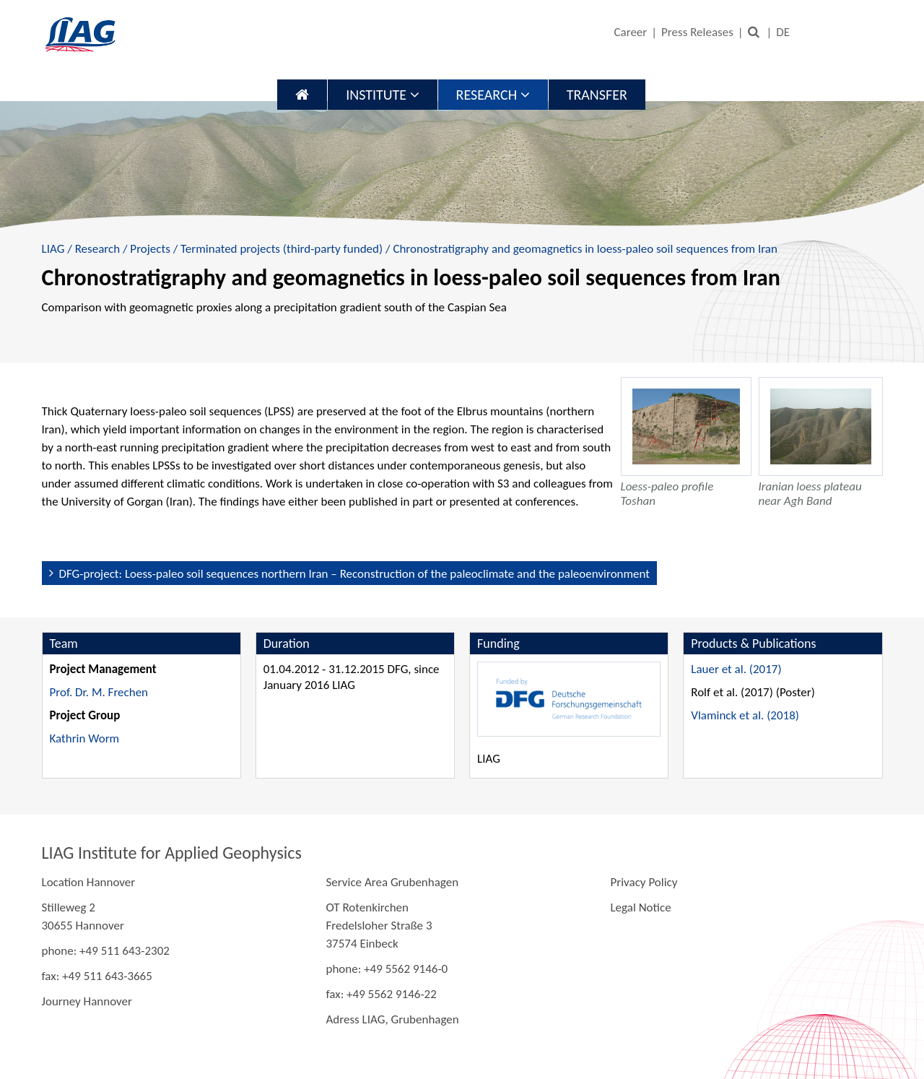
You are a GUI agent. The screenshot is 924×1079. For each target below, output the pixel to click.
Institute (382, 94)
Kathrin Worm (85, 738)
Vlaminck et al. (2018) (745, 715)
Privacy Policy (643, 882)
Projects (150, 248)
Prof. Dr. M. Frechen (99, 692)
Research (493, 94)
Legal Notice (640, 907)
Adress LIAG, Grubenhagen (392, 1019)
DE (783, 32)
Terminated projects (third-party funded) (281, 248)
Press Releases (697, 32)
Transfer (597, 94)
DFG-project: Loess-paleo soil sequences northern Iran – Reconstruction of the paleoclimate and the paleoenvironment (354, 573)
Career (630, 32)
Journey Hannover (87, 1001)
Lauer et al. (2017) (736, 669)
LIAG (53, 248)
